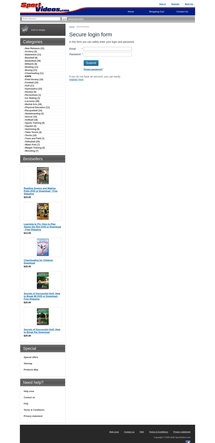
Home (71, 27)
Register (175, 4)
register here (76, 79)
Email (72, 48)
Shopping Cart (156, 11)
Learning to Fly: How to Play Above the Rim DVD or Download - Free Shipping (42, 227)
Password (74, 54)
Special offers (31, 357)
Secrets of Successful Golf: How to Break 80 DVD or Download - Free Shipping (42, 296)
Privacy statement (33, 416)
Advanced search (76, 19)
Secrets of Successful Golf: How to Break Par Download (42, 331)
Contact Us (182, 11)
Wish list (189, 4)
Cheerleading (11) (34, 73)
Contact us (29, 397)
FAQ (26, 403)
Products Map (31, 369)
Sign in (162, 4)
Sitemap (28, 363)
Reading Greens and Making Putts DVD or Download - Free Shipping (40, 191)
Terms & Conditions (34, 410)
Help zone (29, 391)
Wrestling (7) (31, 151)
